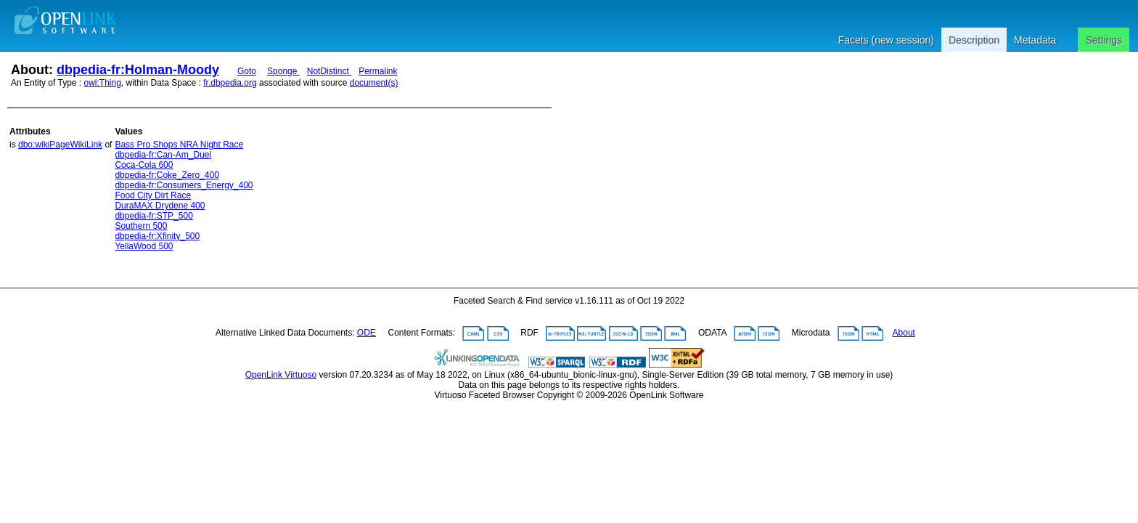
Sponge (283, 71)
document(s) (374, 83)
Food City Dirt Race (153, 195)
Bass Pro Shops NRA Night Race (179, 144)
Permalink (378, 71)
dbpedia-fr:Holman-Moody (138, 69)
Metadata (1035, 40)
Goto (246, 71)
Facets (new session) (886, 40)
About (904, 333)
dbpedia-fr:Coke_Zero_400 (166, 175)
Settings (1103, 40)
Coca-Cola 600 (144, 165)
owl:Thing (102, 83)
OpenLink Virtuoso (281, 375)
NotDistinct (329, 71)
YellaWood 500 (144, 246)
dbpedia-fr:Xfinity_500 (157, 236)
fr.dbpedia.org (229, 83)
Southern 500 (141, 226)
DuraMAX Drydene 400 (160, 205)
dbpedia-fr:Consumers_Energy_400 (184, 185)
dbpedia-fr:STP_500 (153, 216)
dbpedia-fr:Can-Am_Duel (163, 155)
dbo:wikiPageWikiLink (60, 144)
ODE (366, 333)
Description (974, 40)
